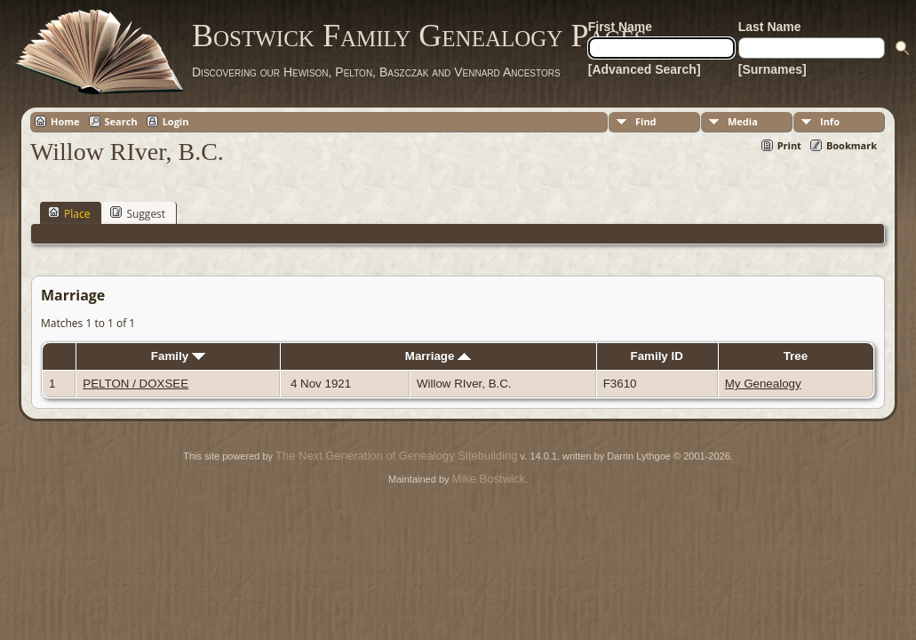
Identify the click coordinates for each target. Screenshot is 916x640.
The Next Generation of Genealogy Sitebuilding (396, 455)
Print (789, 145)
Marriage (438, 356)
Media (743, 121)
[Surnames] (772, 69)
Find (646, 121)
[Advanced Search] (644, 69)
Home (65, 121)
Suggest (137, 213)
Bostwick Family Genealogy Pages (419, 35)
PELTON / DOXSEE (135, 383)
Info (830, 121)
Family (178, 356)
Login (176, 121)
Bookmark (851, 145)
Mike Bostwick (488, 478)
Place (69, 213)
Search (121, 121)
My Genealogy (763, 383)
